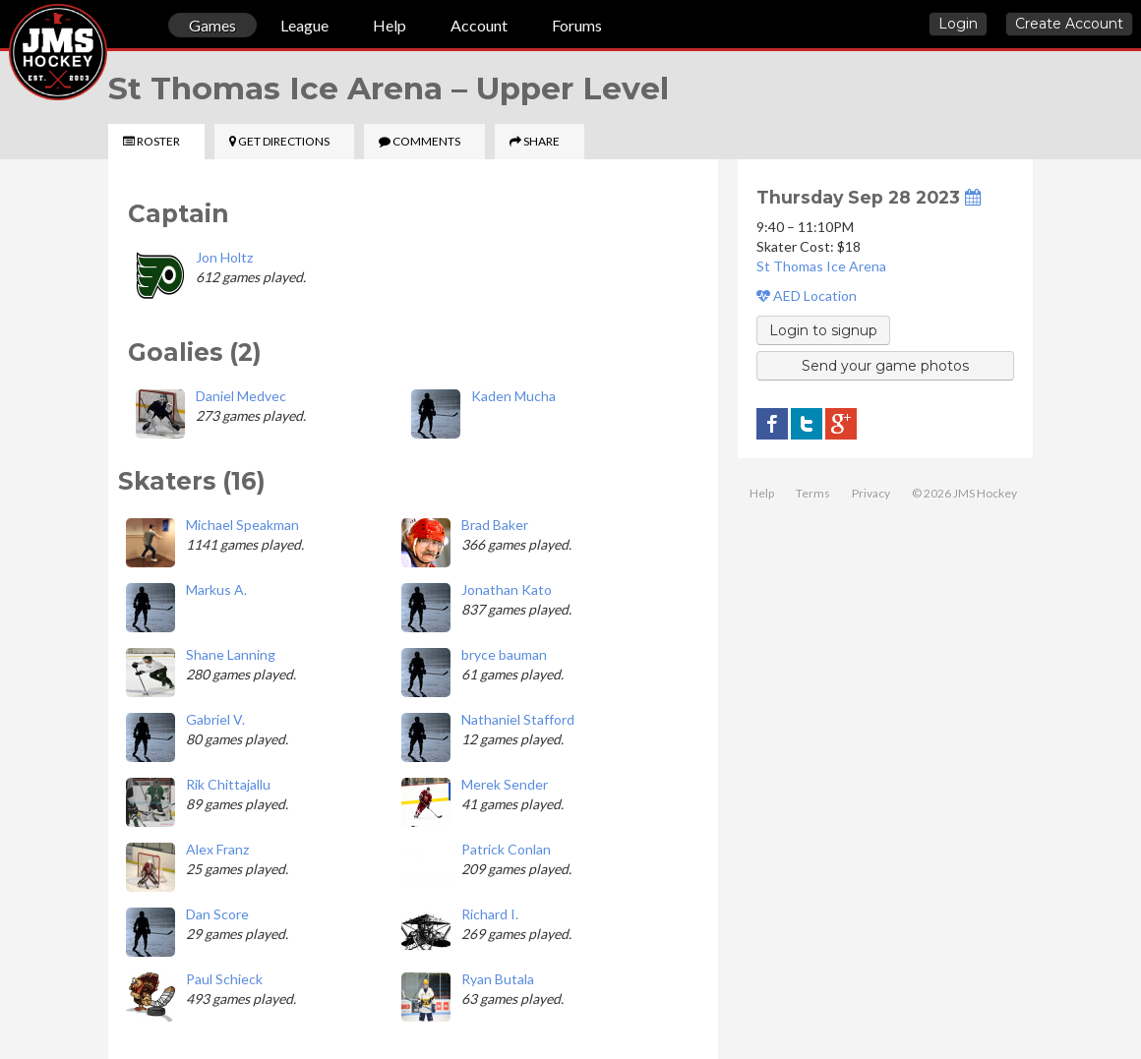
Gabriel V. (215, 719)
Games (212, 25)
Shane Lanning (230, 654)
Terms (813, 493)
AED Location (806, 295)
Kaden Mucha (513, 395)
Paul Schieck (224, 979)
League (304, 25)
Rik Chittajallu (228, 784)
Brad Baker (494, 524)
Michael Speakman (242, 524)
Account (479, 25)
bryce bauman (504, 654)
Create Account (1069, 23)
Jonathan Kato (506, 589)
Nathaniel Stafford (517, 719)
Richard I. (489, 914)
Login (958, 23)
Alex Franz (217, 849)
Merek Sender (504, 784)
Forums (577, 25)
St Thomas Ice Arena (821, 266)
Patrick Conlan (506, 849)
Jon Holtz (224, 257)
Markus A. (216, 589)
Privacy (871, 493)
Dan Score (217, 914)
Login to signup (823, 330)
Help (389, 25)
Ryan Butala (497, 979)
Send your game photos (885, 366)
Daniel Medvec (241, 395)
